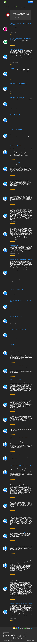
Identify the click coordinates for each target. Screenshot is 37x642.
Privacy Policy (29, 640)
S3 (23, 456)
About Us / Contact (6, 632)
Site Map (32, 640)
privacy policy (17, 638)
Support (20, 1)
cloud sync (19, 419)
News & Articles (5, 633)
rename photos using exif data (16, 446)
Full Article (25, 17)
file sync (24, 470)
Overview (16, 1)
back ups (19, 470)
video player (26, 441)
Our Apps (23, 1)
